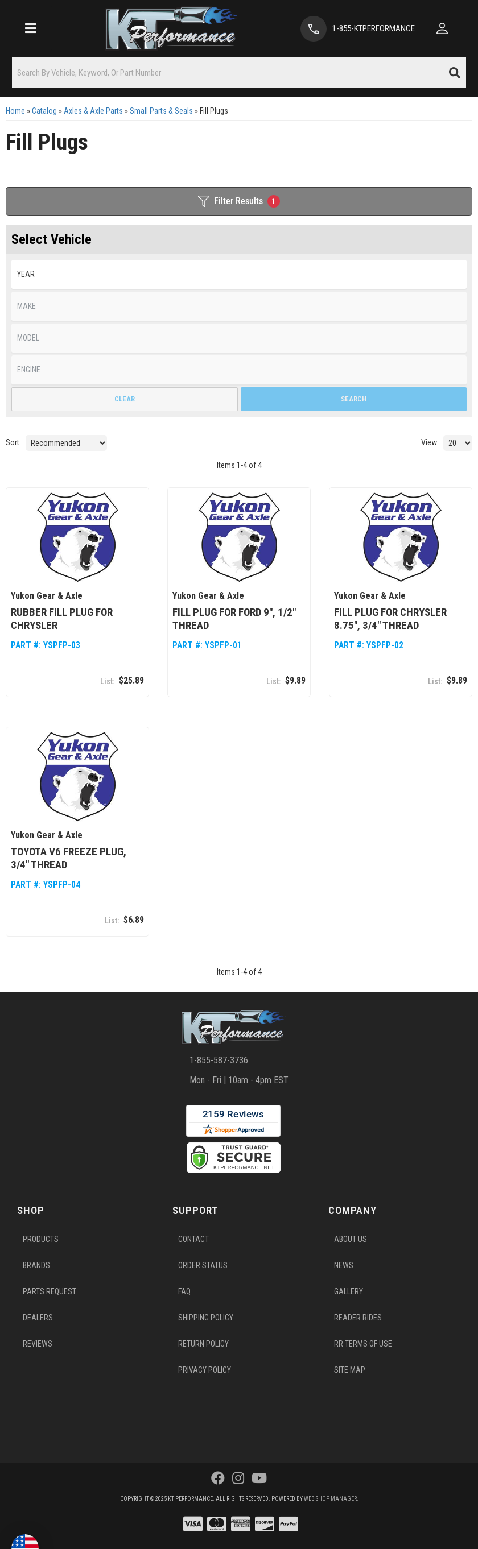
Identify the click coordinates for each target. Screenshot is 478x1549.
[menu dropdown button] (30, 28)
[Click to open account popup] (442, 28)
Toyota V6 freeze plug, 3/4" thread (68, 858)
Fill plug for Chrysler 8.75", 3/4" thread (390, 619)
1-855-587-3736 (218, 1060)
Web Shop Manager (330, 1499)
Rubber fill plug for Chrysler (62, 619)
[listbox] (239, 274)
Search (353, 399)
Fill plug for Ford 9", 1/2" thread (234, 619)
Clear (124, 399)
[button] (239, 72)
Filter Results (239, 201)
